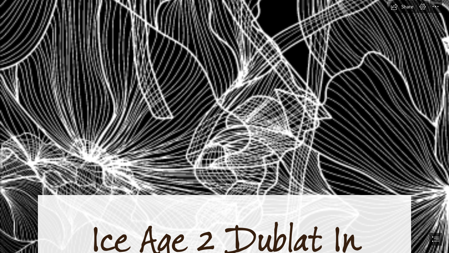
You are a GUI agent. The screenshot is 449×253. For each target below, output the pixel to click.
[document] (224, 126)
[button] (402, 6)
